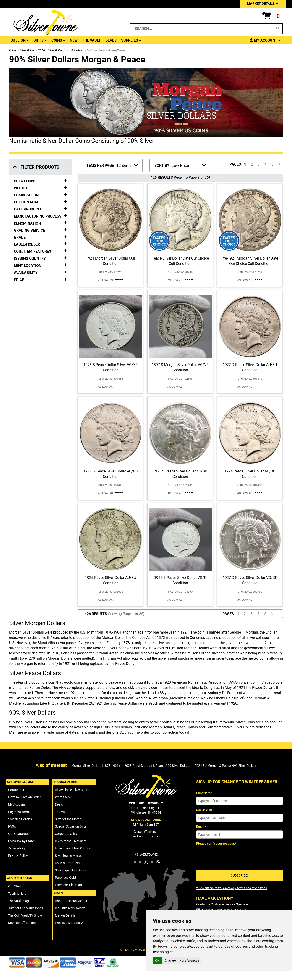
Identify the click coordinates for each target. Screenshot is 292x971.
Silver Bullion (27, 50)
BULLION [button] (19, 40)
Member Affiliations (22, 923)
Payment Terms (19, 812)
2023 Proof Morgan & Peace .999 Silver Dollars (157, 765)
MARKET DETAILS (263, 4)
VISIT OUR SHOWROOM (146, 803)
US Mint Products (67, 863)
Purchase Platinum (68, 885)
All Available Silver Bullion (72, 790)
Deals (59, 804)
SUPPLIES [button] (131, 40)
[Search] (277, 28)
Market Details (65, 915)
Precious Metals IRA (69, 923)
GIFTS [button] (40, 40)
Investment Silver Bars (70, 841)
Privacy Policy (18, 855)
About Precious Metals (71, 901)
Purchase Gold (65, 877)
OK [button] (157, 960)
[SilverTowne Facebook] (135, 862)
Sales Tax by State (21, 841)
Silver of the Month (68, 819)
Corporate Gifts (66, 834)
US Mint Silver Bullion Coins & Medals (60, 50)
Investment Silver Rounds (73, 848)
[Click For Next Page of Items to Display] (279, 164)
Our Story (15, 886)
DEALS (111, 40)
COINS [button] (58, 40)
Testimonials (17, 893)
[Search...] (202, 28)
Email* (201, 826)
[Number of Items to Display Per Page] (127, 165)
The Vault (61, 812)
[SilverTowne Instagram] (140, 862)
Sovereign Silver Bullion (71, 870)
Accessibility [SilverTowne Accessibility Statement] (17, 848)
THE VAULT (91, 40)
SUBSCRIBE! (239, 875)
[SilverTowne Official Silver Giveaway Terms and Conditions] (231, 888)
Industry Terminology (70, 908)
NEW (74, 40)
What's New (63, 797)
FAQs (12, 826)
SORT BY (161, 165)
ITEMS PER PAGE (99, 165)
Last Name (204, 810)
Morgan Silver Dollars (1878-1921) (95, 765)
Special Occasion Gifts (70, 826)
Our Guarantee (18, 834)
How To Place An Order (24, 797)
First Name (204, 793)
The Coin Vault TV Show (25, 915)
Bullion (13, 50)
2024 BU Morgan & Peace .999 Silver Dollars (225, 765)
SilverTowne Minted (68, 855)
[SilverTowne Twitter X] (146, 862)
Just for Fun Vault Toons (25, 908)
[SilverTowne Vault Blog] (158, 862)
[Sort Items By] (188, 165)
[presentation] (231, 856)
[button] (271, 16)
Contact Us (16, 790)
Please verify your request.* (216, 843)
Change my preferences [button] (182, 960)
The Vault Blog (18, 901)
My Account (16, 804)
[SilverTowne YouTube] (152, 862)
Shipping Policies (20, 819)
